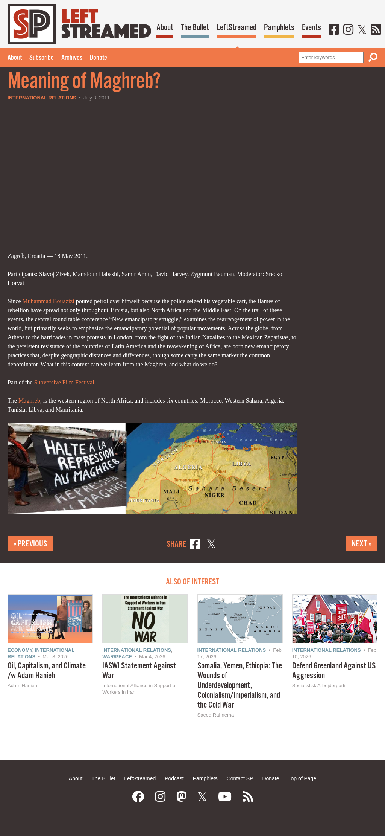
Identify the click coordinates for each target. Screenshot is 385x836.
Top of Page (302, 778)
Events (311, 27)
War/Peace (117, 656)
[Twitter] (362, 30)
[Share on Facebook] (195, 545)
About (164, 27)
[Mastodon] (181, 797)
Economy (20, 650)
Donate (98, 58)
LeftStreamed (236, 27)
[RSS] (376, 30)
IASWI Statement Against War (139, 671)
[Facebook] (334, 30)
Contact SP (240, 778)
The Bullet (195, 27)
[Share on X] (211, 545)
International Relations (42, 98)
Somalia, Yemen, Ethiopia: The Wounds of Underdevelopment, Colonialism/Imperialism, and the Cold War (239, 686)
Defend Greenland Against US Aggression (334, 671)
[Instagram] (348, 30)
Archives (71, 58)
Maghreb (29, 400)
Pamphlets (279, 27)
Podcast (174, 778)
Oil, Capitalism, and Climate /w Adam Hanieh (47, 671)
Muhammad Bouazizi (48, 301)
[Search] (372, 57)
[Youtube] (225, 797)
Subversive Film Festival (64, 382)
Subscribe (41, 58)
